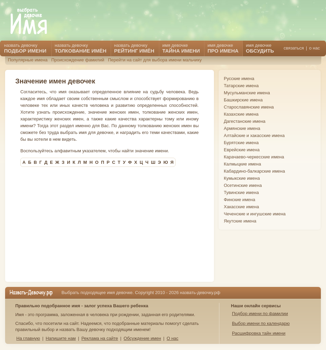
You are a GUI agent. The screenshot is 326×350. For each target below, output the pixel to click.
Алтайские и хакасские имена (254, 135)
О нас (173, 338)
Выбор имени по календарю (261, 323)
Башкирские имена (243, 99)
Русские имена (239, 78)
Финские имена (239, 199)
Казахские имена (241, 114)
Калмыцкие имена (242, 164)
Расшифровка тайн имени (259, 333)
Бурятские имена (241, 142)
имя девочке (260, 48)
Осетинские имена (243, 185)
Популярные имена (28, 59)
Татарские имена (241, 85)
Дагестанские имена (245, 121)
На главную (28, 338)
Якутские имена (240, 220)
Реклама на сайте (100, 338)
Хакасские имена (241, 206)
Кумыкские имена (242, 178)
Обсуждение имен (142, 338)
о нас (314, 48)
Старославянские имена (249, 107)
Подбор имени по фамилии (260, 313)
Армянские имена (242, 128)
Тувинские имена (241, 192)
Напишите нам (61, 338)
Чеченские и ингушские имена (255, 213)
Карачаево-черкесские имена (254, 156)
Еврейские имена (241, 149)
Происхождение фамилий (77, 59)
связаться (294, 48)
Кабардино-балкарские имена (254, 171)
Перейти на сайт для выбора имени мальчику (155, 59)
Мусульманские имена (247, 92)
